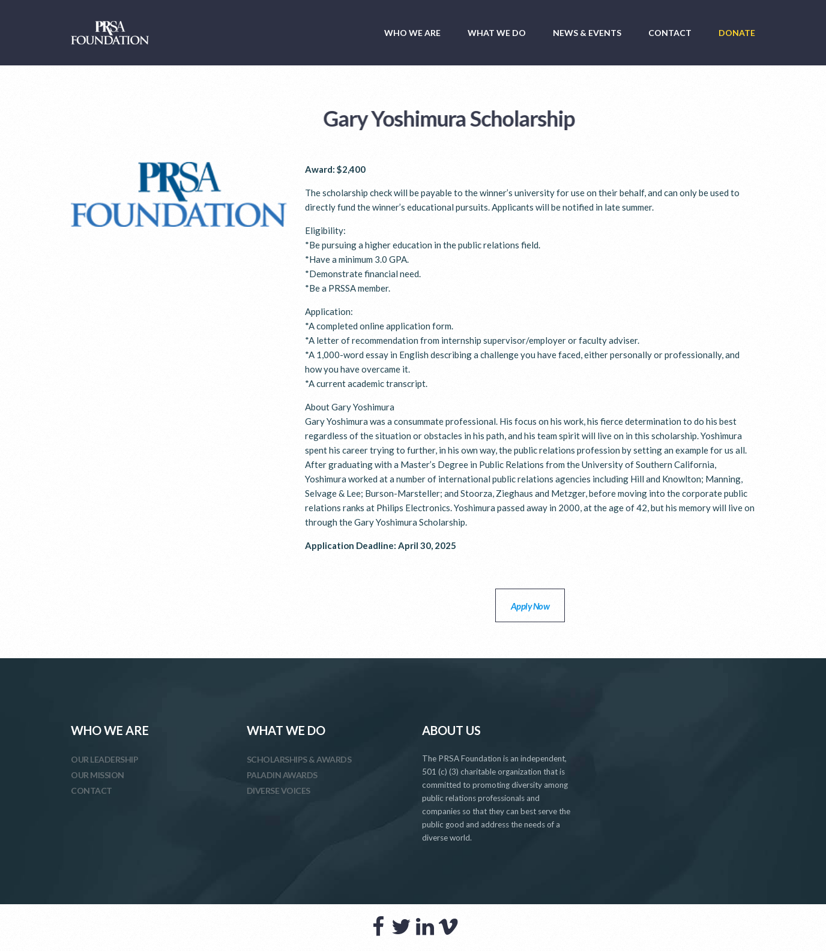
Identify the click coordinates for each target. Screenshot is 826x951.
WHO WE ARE (412, 33)
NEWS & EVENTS (587, 33)
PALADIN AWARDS (282, 775)
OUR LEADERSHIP (104, 759)
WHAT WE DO (497, 33)
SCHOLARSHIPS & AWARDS (299, 759)
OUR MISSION (97, 775)
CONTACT (670, 33)
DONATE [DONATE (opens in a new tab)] (737, 33)
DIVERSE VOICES (278, 790)
